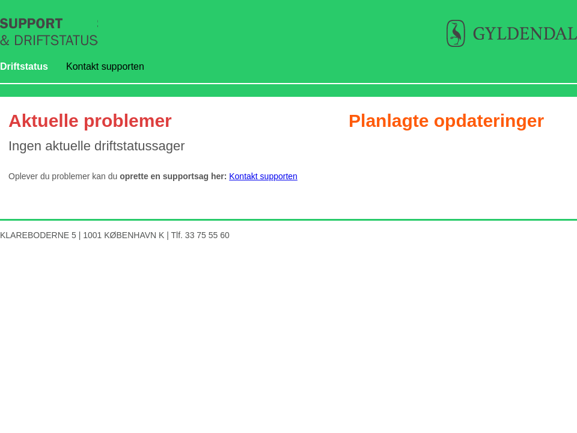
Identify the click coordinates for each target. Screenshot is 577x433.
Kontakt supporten (105, 66)
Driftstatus (24, 66)
